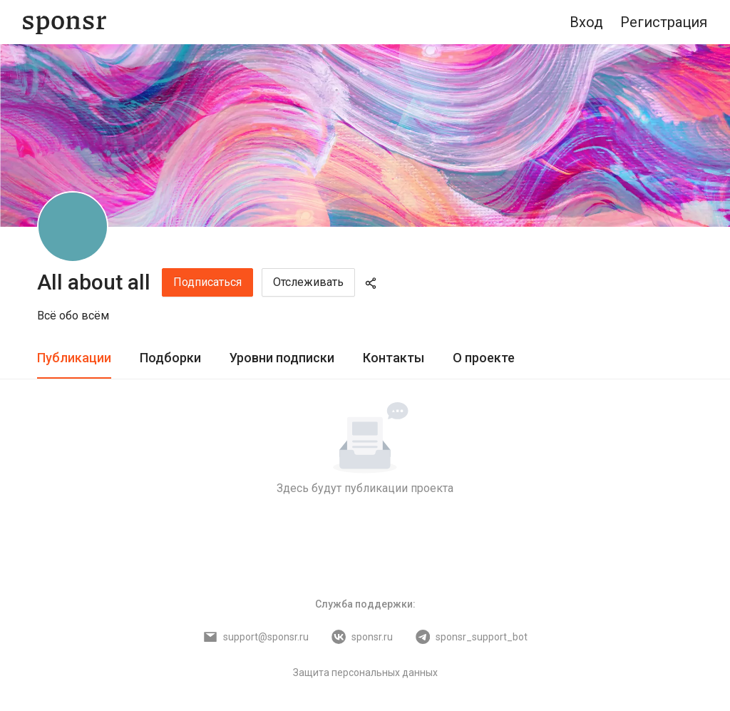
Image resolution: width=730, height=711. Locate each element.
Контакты (393, 357)
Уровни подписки (282, 357)
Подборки (170, 357)
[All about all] (72, 226)
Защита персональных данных (365, 672)
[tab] (74, 358)
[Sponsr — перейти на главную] (64, 22)
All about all (93, 282)
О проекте (484, 357)
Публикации (74, 357)
